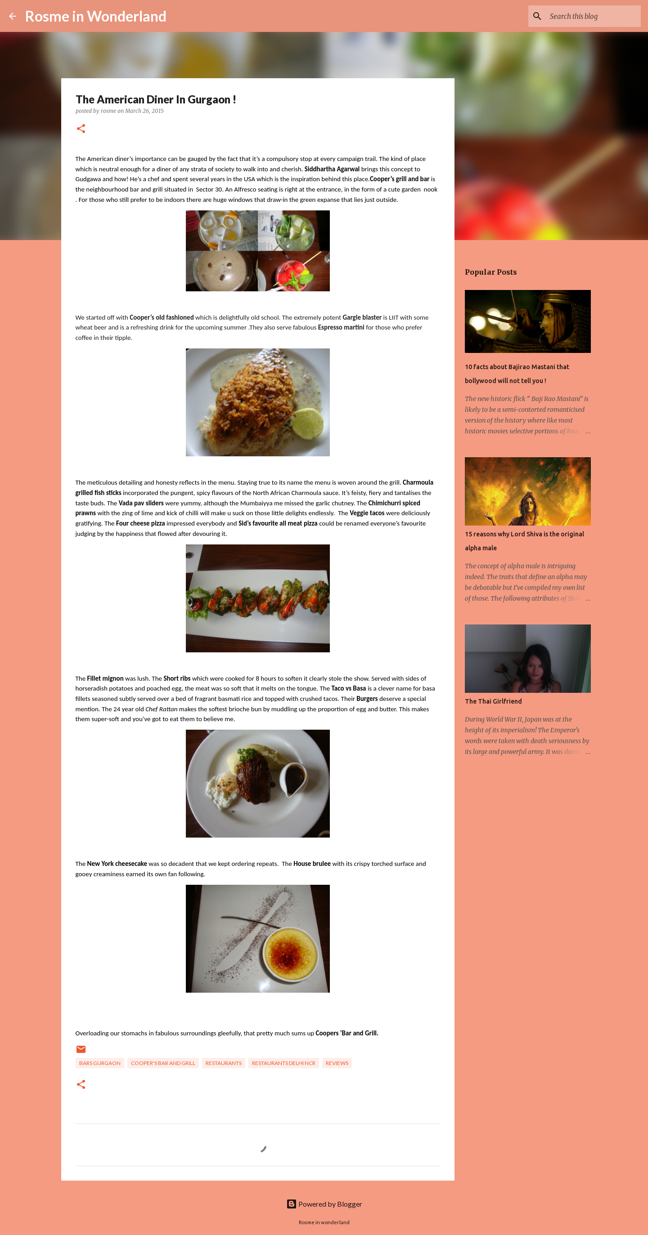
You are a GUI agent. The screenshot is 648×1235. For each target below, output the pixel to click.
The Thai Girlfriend (493, 701)
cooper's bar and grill (163, 1063)
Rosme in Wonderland (95, 16)
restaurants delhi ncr (283, 1063)
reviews (337, 1063)
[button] (81, 129)
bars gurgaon (100, 1063)
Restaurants (224, 1063)
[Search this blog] (593, 16)
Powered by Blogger (324, 1203)
